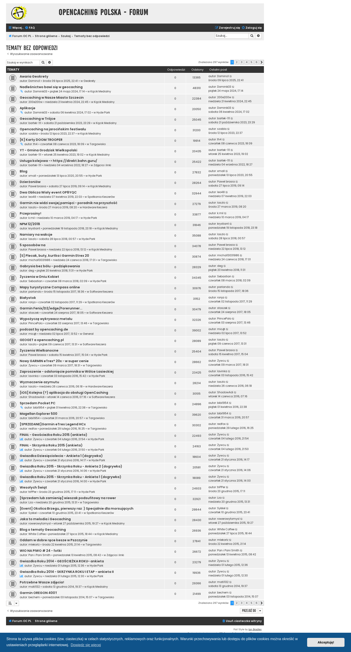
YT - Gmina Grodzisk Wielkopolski (48, 150)
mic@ (32, 334)
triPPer (32, 492)
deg (31, 270)
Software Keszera (101, 291)
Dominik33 (40, 91)
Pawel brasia (37, 186)
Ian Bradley (255, 629)
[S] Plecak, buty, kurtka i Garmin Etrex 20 (54, 255)
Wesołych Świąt (33, 487)
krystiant (34, 228)
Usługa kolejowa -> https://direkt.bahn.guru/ (58, 161)
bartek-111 (34, 123)
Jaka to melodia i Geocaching (45, 519)
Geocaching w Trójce (38, 118)
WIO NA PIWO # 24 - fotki (41, 550)
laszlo (32, 207)
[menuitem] (30, 28)
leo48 (32, 197)
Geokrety (89, 81)
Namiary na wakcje (36, 234)
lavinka (33, 376)
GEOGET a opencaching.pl (42, 340)
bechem (34, 597)
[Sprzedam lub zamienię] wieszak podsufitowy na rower (68, 498)
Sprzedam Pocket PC (38, 403)
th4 (35, 144)
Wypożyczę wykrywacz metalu (46, 319)
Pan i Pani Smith (39, 555)
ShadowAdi (36, 397)
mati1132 (34, 587)
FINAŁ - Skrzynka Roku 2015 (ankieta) (51, 445)
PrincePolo (35, 323)
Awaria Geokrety (34, 76)
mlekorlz (34, 544)
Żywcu (32, 365)
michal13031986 (39, 260)
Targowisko (98, 144)
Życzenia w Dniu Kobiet (39, 276)
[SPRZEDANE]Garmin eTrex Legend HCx (53, 424)
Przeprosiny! (30, 213)
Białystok (28, 298)
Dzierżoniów (30, 182)
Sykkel (32, 513)
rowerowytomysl (39, 523)
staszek (33, 313)
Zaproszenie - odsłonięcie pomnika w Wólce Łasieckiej (66, 371)
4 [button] (246, 62)
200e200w (35, 102)
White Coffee (37, 534)
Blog (23, 171)
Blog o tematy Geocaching (43, 529)
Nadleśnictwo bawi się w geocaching (51, 87)
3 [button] (241, 62)
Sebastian (35, 281)
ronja (32, 302)
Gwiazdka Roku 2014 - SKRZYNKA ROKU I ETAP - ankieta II (67, 571)
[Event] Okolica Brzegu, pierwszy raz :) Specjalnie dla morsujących (76, 508)
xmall (32, 176)
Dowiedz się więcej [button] (86, 645)
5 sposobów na (32, 245)
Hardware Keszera (95, 207)
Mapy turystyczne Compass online (50, 287)
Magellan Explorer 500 (38, 413)
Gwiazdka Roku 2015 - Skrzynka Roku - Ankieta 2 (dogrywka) (71, 466)
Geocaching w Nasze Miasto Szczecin (52, 97)
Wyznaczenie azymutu (39, 382)
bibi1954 (38, 407)
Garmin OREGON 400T (38, 593)
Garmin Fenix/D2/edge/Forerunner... (51, 308)
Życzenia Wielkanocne (39, 350)
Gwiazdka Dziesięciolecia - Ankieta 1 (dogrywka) (61, 456)
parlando (34, 291)
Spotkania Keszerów (101, 197)
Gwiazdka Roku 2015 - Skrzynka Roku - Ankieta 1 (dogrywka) (70, 477)
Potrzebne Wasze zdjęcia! (42, 582)
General (88, 334)
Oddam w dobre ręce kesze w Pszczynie (54, 540)
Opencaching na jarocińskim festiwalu (53, 129)
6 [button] (256, 62)
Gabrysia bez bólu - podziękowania (50, 266)
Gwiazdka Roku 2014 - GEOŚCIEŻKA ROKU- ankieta (62, 561)
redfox (32, 428)
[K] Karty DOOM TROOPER (41, 139)
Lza (30, 502)
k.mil (31, 218)
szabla (33, 133)
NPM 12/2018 (30, 224)
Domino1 (34, 81)
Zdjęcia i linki (102, 165)
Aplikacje (27, 108)
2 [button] (237, 62)
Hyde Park (103, 112)
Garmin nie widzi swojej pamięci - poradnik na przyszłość (68, 203)
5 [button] (251, 62)
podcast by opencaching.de (44, 329)
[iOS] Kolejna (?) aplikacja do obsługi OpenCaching (64, 392)
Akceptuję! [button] (326, 642)
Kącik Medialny (100, 91)
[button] (261, 62)
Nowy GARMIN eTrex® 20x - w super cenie (54, 361)
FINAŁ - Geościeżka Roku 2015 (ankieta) (53, 434)
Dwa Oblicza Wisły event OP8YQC (48, 192)
